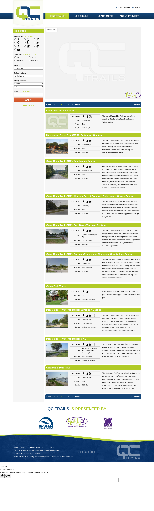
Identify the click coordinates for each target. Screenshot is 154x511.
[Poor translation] (7, 476)
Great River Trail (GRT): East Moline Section (71, 161)
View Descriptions (29, 54)
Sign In (136, 7)
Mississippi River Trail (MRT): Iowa (66, 339)
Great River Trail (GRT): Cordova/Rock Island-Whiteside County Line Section (89, 254)
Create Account (123, 7)
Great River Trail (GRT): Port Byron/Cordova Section (76, 225)
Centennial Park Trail (58, 367)
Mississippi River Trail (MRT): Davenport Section (74, 310)
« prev (48, 104)
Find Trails (57, 16)
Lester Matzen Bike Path (60, 110)
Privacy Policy (36, 447)
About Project (129, 16)
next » (77, 104)
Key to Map (29, 36)
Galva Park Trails (56, 286)
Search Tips (27, 91)
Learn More (105, 16)
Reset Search (28, 105)
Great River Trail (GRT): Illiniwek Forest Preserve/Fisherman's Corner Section (90, 196)
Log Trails (81, 16)
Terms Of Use (19, 447)
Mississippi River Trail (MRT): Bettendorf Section (74, 135)
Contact (52, 447)
